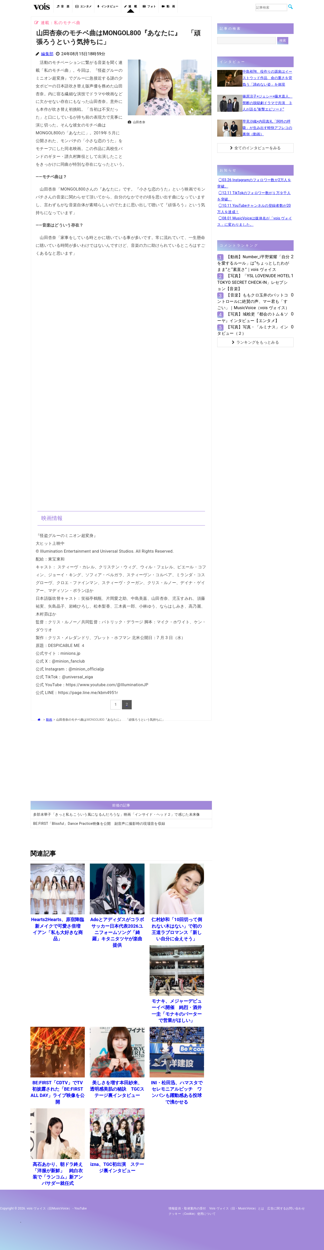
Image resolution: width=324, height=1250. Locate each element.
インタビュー (107, 6)
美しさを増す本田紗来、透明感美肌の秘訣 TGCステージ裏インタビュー (117, 1089)
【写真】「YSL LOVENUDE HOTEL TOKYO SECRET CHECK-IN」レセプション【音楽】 (253, 282)
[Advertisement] (169, 139)
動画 (49, 719)
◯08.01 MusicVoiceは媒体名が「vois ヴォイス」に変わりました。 (254, 221)
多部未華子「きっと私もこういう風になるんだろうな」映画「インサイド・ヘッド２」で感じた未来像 (116, 814)
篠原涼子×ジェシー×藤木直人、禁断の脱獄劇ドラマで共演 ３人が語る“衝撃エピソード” (267, 102)
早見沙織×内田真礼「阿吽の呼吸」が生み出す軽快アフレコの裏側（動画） (267, 127)
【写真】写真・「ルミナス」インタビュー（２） (252, 330)
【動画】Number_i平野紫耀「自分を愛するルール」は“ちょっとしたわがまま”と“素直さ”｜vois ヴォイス (253, 263)
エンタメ (83, 6)
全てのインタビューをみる (255, 148)
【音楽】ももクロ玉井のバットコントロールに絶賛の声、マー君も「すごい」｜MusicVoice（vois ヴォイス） (253, 301)
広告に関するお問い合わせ (286, 1208)
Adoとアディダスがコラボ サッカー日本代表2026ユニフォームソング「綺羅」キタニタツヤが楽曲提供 (119, 932)
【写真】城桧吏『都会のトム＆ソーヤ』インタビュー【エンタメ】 (252, 317)
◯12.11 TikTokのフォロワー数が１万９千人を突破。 (254, 196)
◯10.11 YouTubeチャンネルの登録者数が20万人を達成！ (254, 208)
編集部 (47, 53)
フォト (149, 6)
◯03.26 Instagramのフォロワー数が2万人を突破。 (254, 183)
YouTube (80, 1208)
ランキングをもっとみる (255, 342)
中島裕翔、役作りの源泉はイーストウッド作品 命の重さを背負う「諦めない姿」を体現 (267, 77)
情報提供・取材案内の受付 (187, 1208)
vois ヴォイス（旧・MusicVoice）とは (236, 1208)
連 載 (130, 6)
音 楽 (63, 6)
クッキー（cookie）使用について (192, 1214)
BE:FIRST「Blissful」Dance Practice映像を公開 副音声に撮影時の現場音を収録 (99, 824)
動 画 (168, 6)
